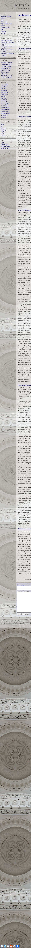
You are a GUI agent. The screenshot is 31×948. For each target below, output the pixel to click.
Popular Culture (5, 28)
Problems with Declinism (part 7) (7, 43)
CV (2, 126)
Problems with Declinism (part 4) (7, 54)
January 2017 (4, 106)
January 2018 (4, 92)
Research (3, 128)
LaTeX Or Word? (5, 70)
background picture (7, 624)
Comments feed (5, 146)
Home (2, 124)
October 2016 (4, 111)
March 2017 (4, 102)
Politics (3, 26)
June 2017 (3, 96)
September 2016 (5, 113)
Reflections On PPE (6, 68)
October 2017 (4, 94)
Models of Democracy (6, 40)
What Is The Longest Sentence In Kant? (6, 77)
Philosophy (4, 22)
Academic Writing (6, 16)
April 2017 (4, 100)
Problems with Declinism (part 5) (7, 51)
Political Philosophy (6, 24)
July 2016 (3, 117)
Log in (2, 143)
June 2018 (3, 87)
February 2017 (5, 104)
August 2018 (4, 85)
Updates (3, 33)
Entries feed (4, 145)
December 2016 (5, 108)
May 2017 (3, 98)
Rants (2, 29)
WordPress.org (5, 148)
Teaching (3, 31)
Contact (3, 136)
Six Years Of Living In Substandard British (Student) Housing (6, 64)
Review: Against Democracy (5, 73)
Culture (3, 18)
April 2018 (4, 91)
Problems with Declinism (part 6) (7, 47)
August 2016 (4, 115)
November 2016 (5, 109)
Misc (2, 20)
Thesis (3, 134)
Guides (3, 132)
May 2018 (3, 89)
